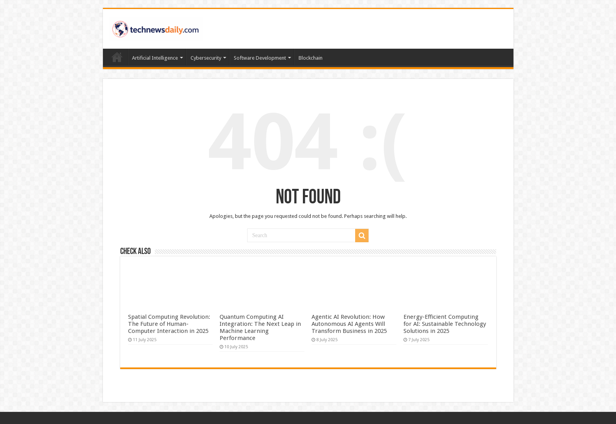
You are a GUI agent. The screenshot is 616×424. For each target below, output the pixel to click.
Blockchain (311, 58)
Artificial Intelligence (155, 58)
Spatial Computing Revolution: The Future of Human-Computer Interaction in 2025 (169, 323)
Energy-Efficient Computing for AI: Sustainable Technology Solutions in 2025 (444, 323)
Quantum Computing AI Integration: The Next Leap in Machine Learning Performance (260, 327)
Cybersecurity (206, 58)
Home (117, 57)
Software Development (260, 58)
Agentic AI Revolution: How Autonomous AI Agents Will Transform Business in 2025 (349, 323)
